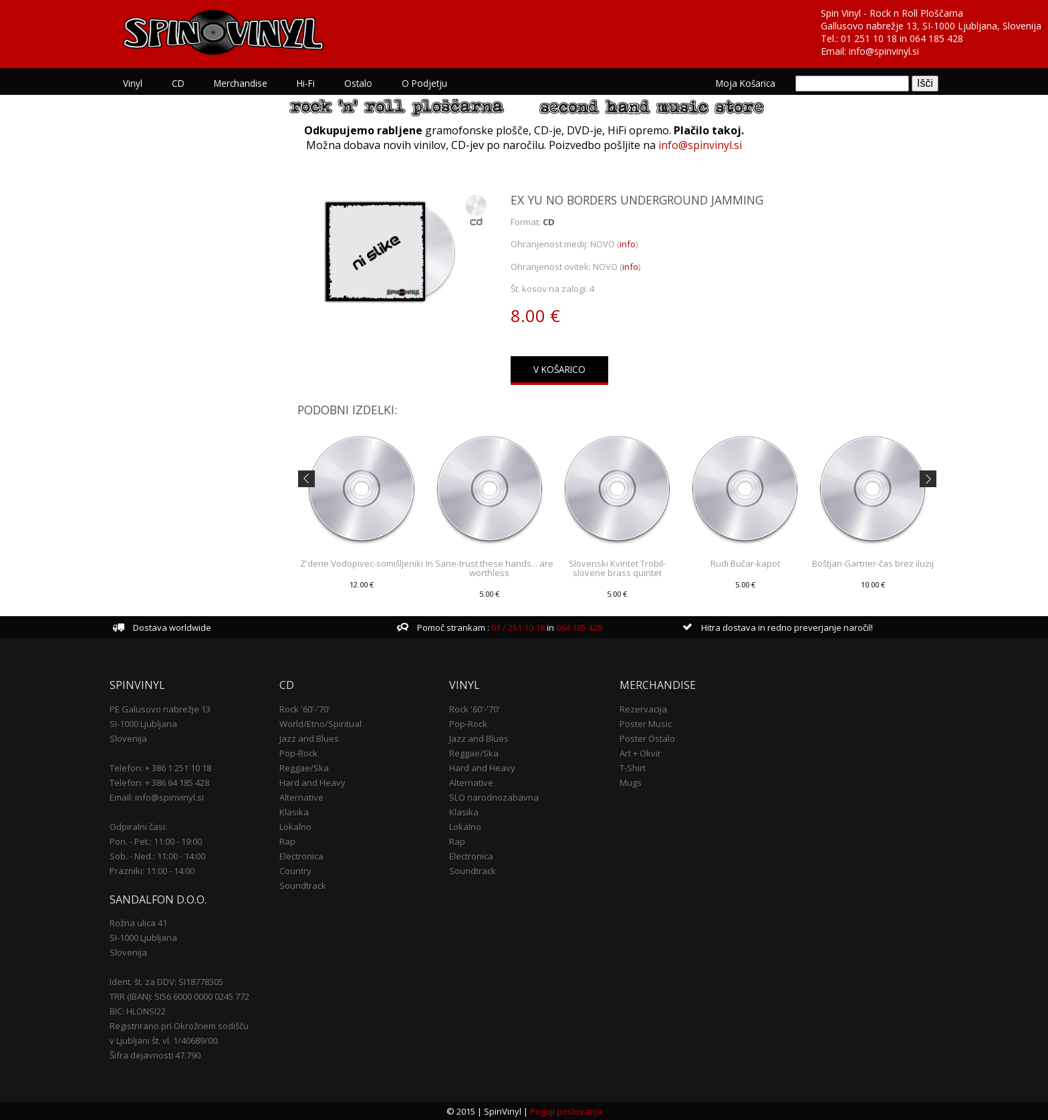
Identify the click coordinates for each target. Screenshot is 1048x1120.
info (628, 244)
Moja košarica (745, 83)
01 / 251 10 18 (517, 627)
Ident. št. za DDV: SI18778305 (166, 982)
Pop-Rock (298, 752)
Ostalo (358, 83)
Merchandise (240, 83)
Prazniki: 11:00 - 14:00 (152, 870)
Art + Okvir (640, 752)
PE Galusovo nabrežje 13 (160, 708)
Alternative (301, 797)
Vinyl (132, 83)
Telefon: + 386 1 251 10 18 (160, 767)
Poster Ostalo (647, 738)
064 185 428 (936, 38)
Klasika (294, 811)
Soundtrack (302, 885)
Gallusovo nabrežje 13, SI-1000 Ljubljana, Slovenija (931, 25)
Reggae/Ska (304, 767)
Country (295, 870)
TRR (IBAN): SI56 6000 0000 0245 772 (179, 996)
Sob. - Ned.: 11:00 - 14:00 (157, 855)
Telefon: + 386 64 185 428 (159, 782)
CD (178, 83)
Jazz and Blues (309, 738)
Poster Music (646, 723)
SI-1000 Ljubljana (143, 723)
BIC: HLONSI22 (138, 1011)
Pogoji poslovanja (566, 1111)
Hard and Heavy (312, 782)
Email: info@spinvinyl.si (157, 797)
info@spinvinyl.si (884, 51)
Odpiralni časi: (138, 826)
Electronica (301, 855)
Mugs (631, 782)
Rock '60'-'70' (304, 708)
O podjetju (424, 83)
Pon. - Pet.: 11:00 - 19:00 (156, 841)
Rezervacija (643, 708)
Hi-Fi (306, 83)
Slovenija (128, 738)
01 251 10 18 (869, 38)
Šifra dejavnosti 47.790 (155, 1055)
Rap (287, 841)
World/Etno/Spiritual (320, 723)
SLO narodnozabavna (494, 797)
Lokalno (295, 826)
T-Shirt (633, 767)
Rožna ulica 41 (138, 923)
